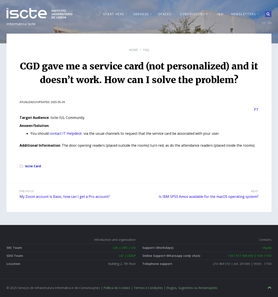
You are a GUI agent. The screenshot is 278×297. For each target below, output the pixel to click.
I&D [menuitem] (220, 14)
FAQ (146, 50)
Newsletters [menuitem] (243, 14)
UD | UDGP (127, 256)
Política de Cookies (116, 288)
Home (133, 50)
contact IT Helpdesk (66, 133)
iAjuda (267, 248)
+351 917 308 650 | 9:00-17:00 (249, 256)
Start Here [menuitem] (113, 14)
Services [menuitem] (141, 14)
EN (269, 23)
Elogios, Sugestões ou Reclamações (191, 288)
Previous (27, 191)
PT (263, 23)
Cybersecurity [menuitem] (194, 14)
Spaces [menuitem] (164, 14)
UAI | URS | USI (124, 248)
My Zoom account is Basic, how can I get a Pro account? (65, 196)
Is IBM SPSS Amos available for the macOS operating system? (208, 196)
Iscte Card (33, 166)
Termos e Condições (148, 288)
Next (254, 191)
